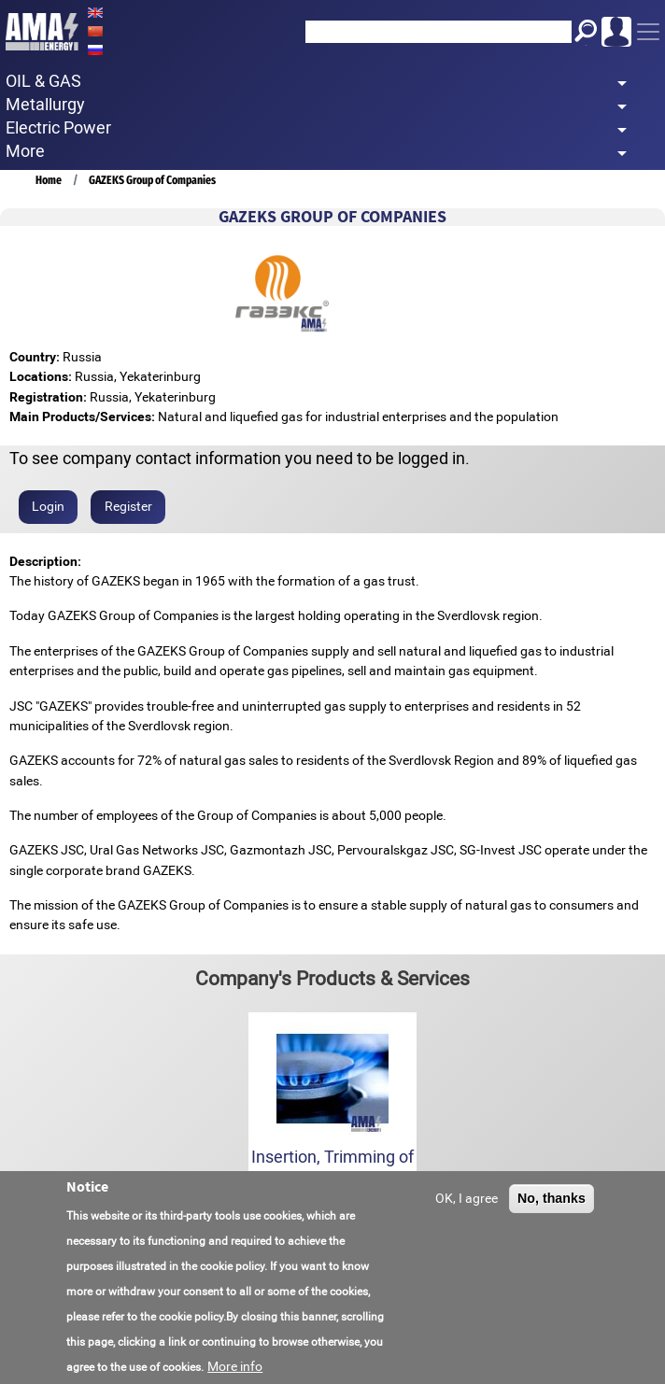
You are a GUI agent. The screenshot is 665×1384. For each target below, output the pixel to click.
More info (234, 1369)
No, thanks (551, 1200)
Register (128, 506)
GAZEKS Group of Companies (152, 180)
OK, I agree (466, 1200)
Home (48, 180)
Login (48, 506)
